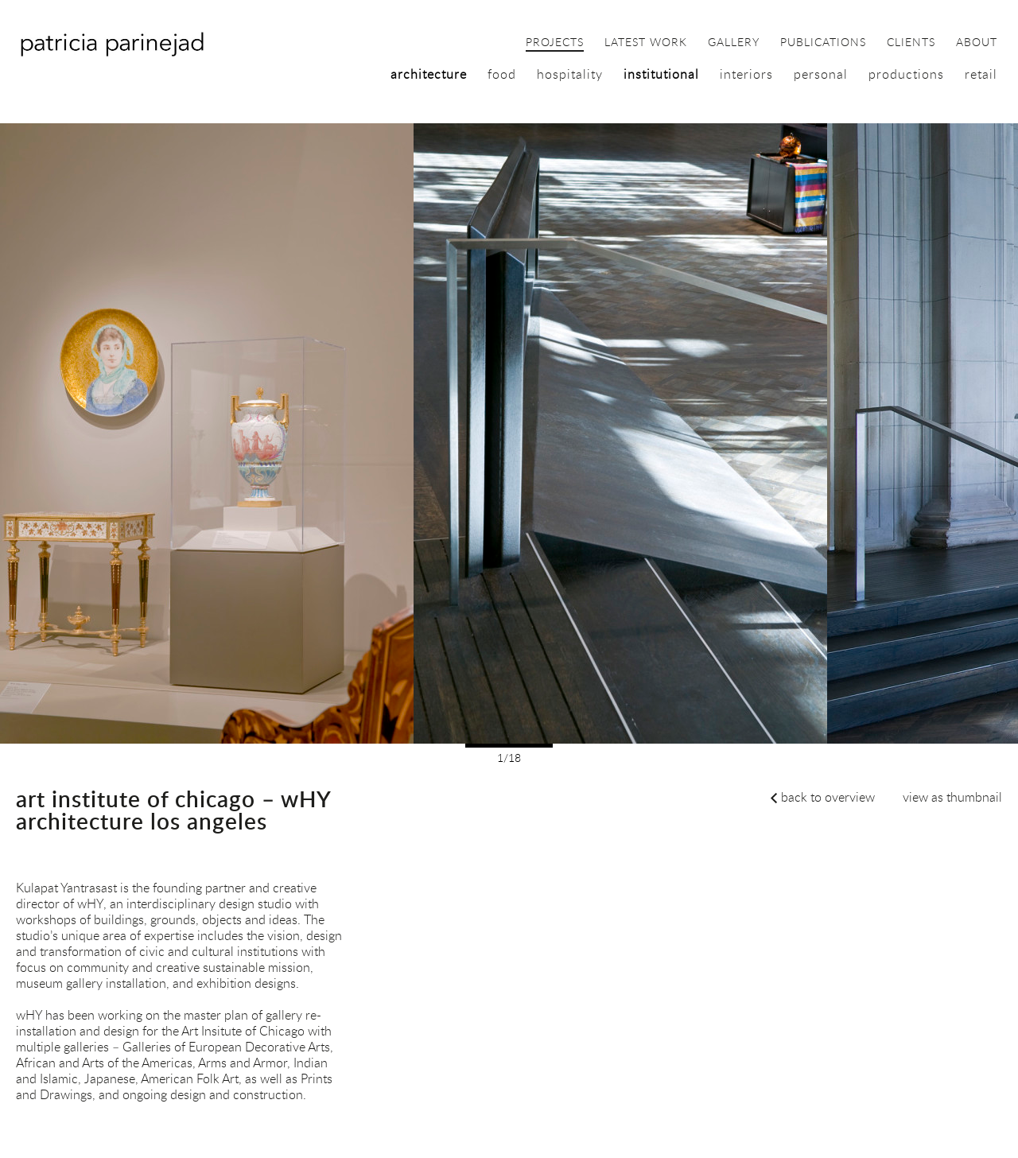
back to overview (828, 797)
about (976, 43)
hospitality (570, 74)
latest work (645, 43)
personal (821, 74)
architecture (428, 74)
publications (823, 43)
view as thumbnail (952, 797)
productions (906, 74)
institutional (661, 74)
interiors (746, 74)
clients (911, 43)
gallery (734, 43)
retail (981, 74)
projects (555, 43)
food (502, 74)
